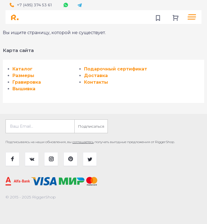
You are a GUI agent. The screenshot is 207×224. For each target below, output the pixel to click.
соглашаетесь (83, 142)
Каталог (22, 69)
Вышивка (23, 88)
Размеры (23, 75)
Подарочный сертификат (115, 69)
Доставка (96, 75)
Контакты (96, 82)
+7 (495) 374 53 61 (34, 4)
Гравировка (26, 82)
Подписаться (91, 126)
